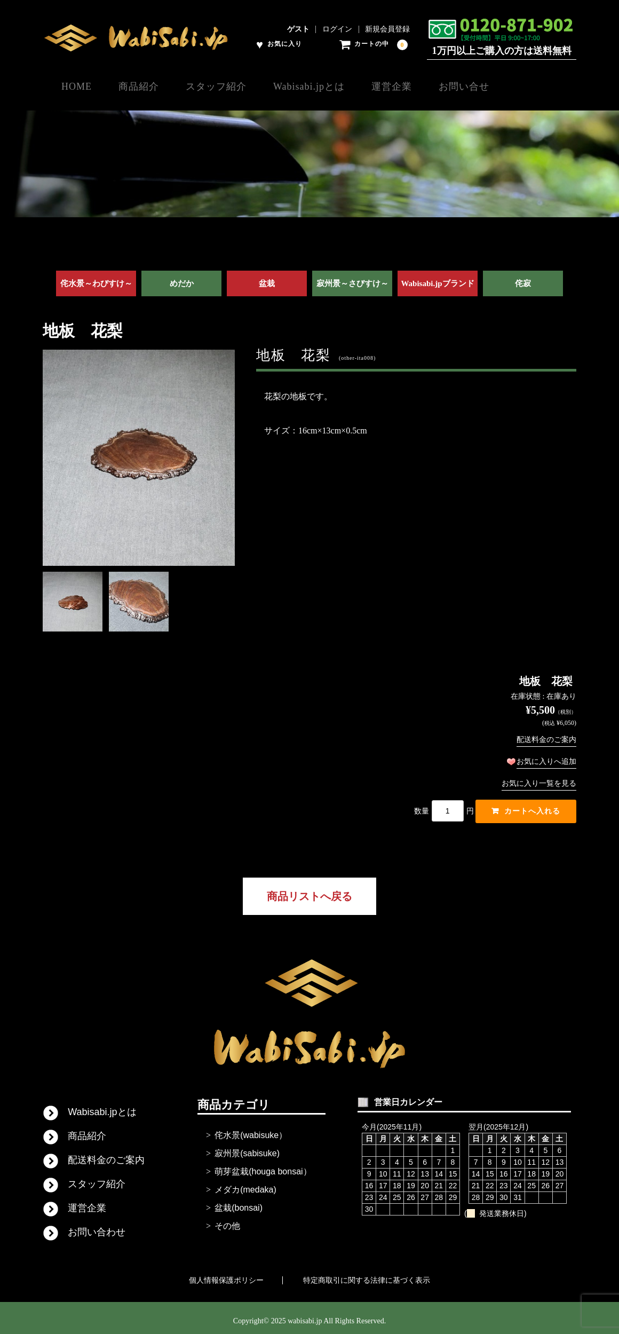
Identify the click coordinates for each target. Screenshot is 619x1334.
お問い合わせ (96, 1226)
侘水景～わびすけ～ (96, 277)
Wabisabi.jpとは (343, 86)
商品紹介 (150, 86)
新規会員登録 (387, 29)
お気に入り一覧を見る (539, 776)
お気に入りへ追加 (546, 755)
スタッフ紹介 (239, 86)
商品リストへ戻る (309, 890)
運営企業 (437, 86)
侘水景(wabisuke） (251, 1129)
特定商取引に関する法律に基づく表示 (366, 1274)
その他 (227, 1220)
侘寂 (523, 277)
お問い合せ (520, 86)
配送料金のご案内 (546, 733)
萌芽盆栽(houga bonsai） (263, 1165)
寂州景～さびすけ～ (352, 277)
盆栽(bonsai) (239, 1201)
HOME (77, 86)
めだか (182, 277)
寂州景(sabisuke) (247, 1147)
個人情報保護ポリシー (226, 1274)
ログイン (337, 29)
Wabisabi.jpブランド (437, 277)
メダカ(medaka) (245, 1183)
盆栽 (267, 277)
